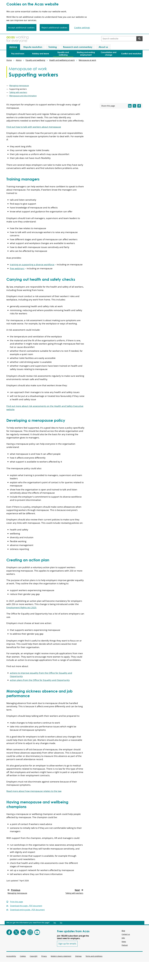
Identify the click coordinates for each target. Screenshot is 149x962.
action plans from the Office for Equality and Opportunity (40, 680)
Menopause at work (87, 60)
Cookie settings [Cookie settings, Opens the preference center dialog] (82, 27)
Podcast (125, 945)
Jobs (123, 938)
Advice (19, 60)
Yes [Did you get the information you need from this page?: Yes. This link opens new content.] (54, 923)
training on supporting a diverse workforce (32, 264)
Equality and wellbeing (35, 60)
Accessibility (11, 956)
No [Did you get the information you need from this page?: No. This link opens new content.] (61, 923)
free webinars (17, 268)
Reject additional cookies (54, 27)
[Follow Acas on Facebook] (9, 932)
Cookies (23, 956)
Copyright (33, 956)
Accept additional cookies (21, 27)
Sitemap (78, 956)
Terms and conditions (94, 956)
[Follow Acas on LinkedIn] (23, 932)
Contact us (126, 934)
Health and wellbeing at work (62, 60)
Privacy (44, 956)
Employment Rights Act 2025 (21, 607)
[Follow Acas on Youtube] (37, 932)
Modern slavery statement (61, 956)
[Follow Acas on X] (16, 932)
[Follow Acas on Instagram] (30, 932)
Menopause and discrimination (23, 95)
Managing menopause (19, 85)
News (124, 941)
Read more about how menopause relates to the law (33, 791)
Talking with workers (18, 92)
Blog (123, 931)
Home (9, 60)
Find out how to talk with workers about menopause (33, 126)
